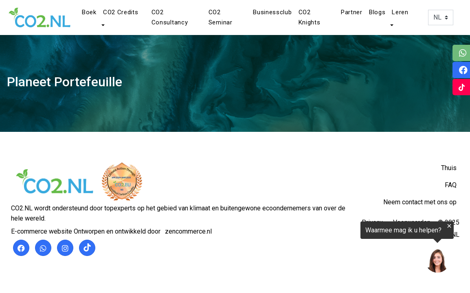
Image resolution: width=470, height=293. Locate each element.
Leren (400, 12)
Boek (89, 12)
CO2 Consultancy (170, 17)
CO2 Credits (120, 12)
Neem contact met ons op (420, 202)
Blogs (377, 12)
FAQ (451, 185)
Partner (351, 12)
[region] (370, 249)
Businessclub (272, 12)
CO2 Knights (310, 17)
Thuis (449, 168)
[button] (102, 25)
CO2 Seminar (221, 17)
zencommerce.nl (188, 231)
